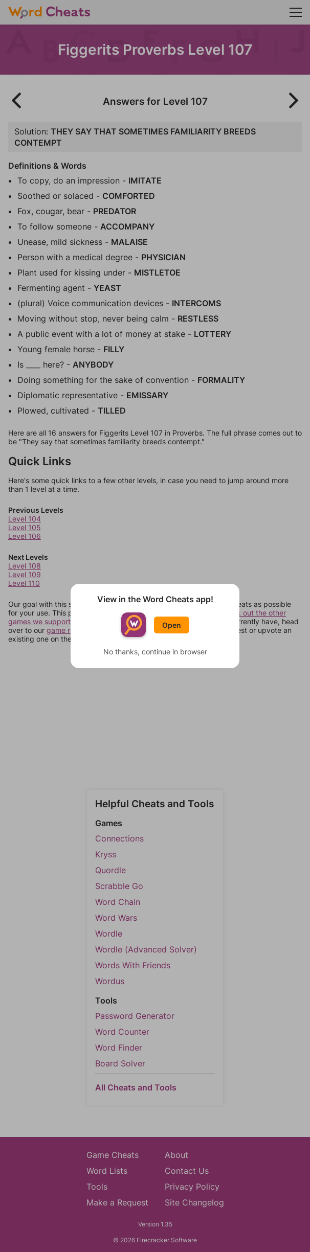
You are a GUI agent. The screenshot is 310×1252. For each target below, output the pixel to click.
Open (171, 625)
